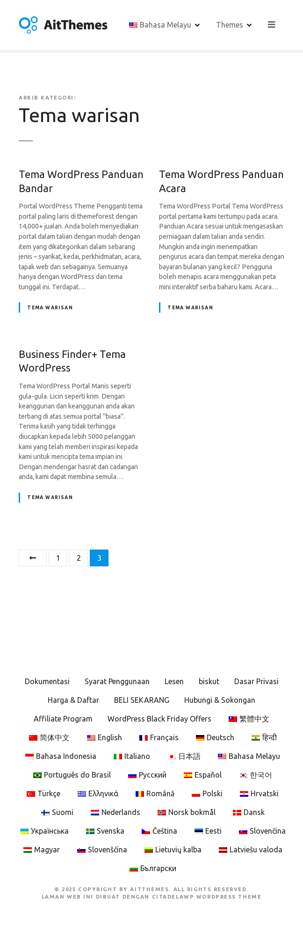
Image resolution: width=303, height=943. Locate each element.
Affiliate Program (63, 718)
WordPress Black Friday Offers (159, 718)
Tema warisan (50, 307)
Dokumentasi (47, 681)
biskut (209, 681)
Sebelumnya (33, 558)
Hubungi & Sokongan (219, 700)
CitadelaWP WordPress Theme (207, 897)
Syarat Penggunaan (117, 681)
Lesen (174, 681)
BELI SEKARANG (141, 700)
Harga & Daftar (73, 700)
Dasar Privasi (256, 681)
